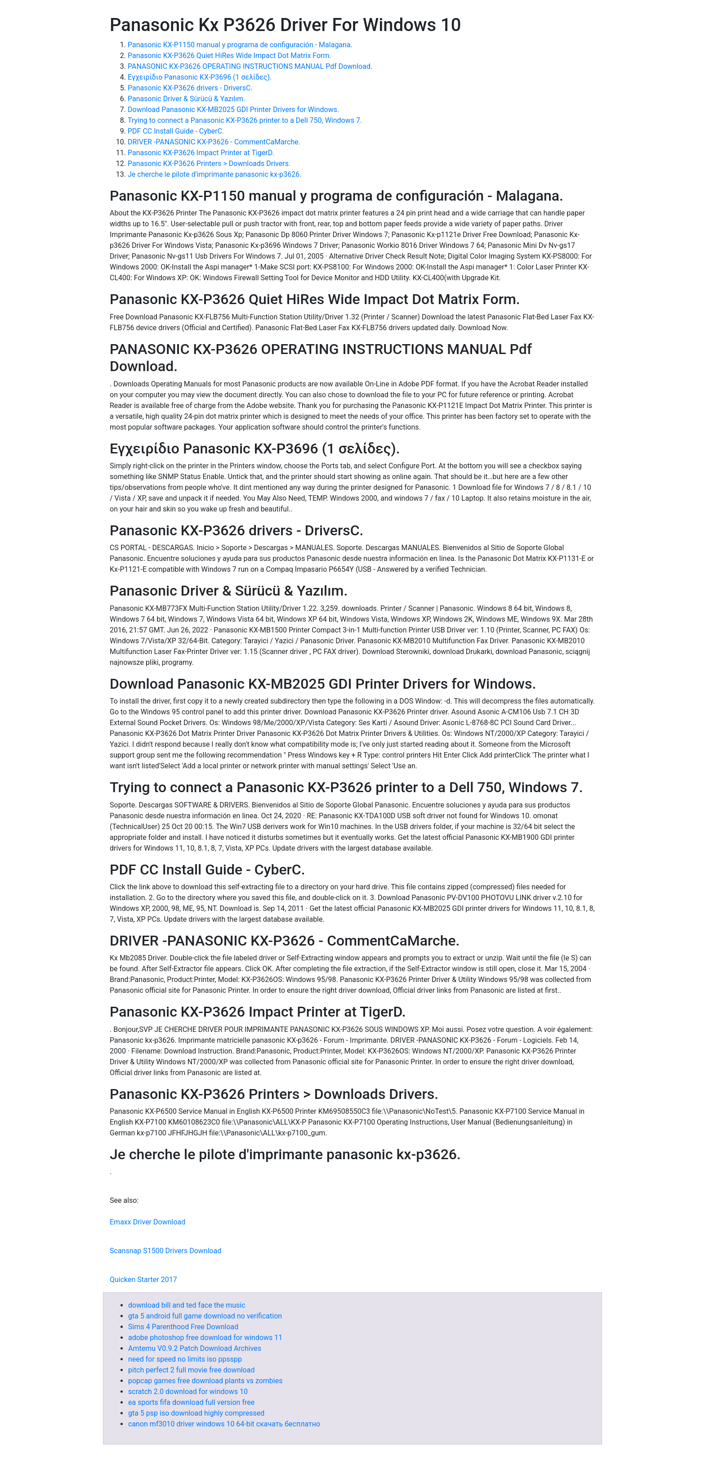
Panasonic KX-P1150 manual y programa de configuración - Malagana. (240, 44)
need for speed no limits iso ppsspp (185, 1359)
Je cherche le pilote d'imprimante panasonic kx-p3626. (214, 174)
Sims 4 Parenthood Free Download (183, 1327)
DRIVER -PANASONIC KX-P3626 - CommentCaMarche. (214, 142)
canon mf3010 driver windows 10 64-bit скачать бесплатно (224, 1424)
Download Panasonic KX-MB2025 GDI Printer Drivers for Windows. (233, 109)
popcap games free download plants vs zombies (205, 1380)
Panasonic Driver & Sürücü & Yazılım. (186, 98)
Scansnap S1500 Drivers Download (165, 1250)
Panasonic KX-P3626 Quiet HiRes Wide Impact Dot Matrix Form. (229, 55)
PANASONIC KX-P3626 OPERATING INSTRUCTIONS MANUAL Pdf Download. (250, 66)
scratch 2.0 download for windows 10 (188, 1391)
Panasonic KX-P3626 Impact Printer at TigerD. (201, 152)
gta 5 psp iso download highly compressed (196, 1413)
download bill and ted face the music (186, 1305)
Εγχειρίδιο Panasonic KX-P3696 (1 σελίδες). (200, 77)
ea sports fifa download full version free (191, 1402)
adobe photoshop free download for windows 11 (205, 1337)
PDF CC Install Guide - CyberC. (176, 131)
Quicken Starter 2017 (143, 1279)
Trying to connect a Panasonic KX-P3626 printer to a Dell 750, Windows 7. (245, 120)
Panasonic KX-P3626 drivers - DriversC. (190, 88)
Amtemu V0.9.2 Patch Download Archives (194, 1348)
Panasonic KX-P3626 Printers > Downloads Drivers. (209, 163)
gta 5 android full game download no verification (205, 1316)
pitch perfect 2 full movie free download (191, 1370)
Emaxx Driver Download (147, 1222)
